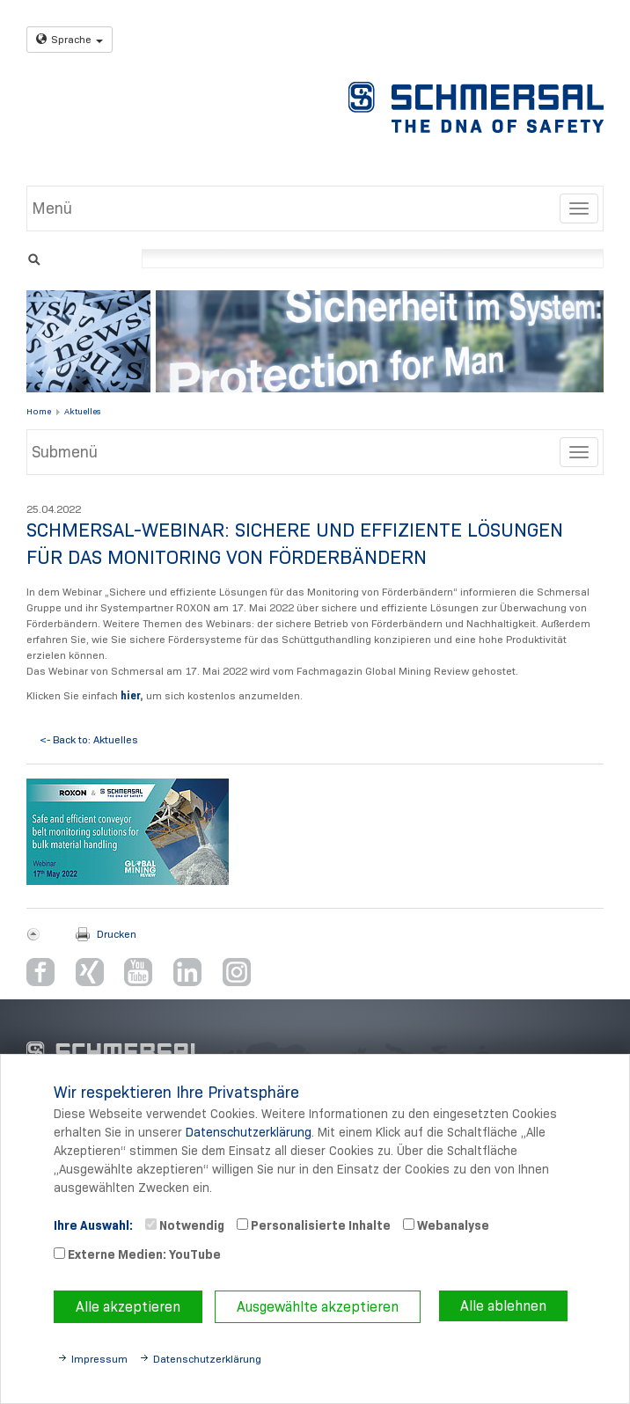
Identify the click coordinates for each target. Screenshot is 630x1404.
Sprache (69, 39)
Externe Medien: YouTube (137, 1254)
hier (130, 695)
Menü (52, 208)
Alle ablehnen (503, 1306)
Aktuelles (82, 411)
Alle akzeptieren (128, 1306)
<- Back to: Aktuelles (89, 739)
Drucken (116, 933)
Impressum (99, 1358)
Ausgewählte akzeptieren (318, 1306)
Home (38, 411)
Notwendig (184, 1225)
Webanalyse (446, 1225)
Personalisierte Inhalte (314, 1225)
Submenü (65, 452)
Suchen (33, 257)
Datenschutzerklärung (248, 1132)
